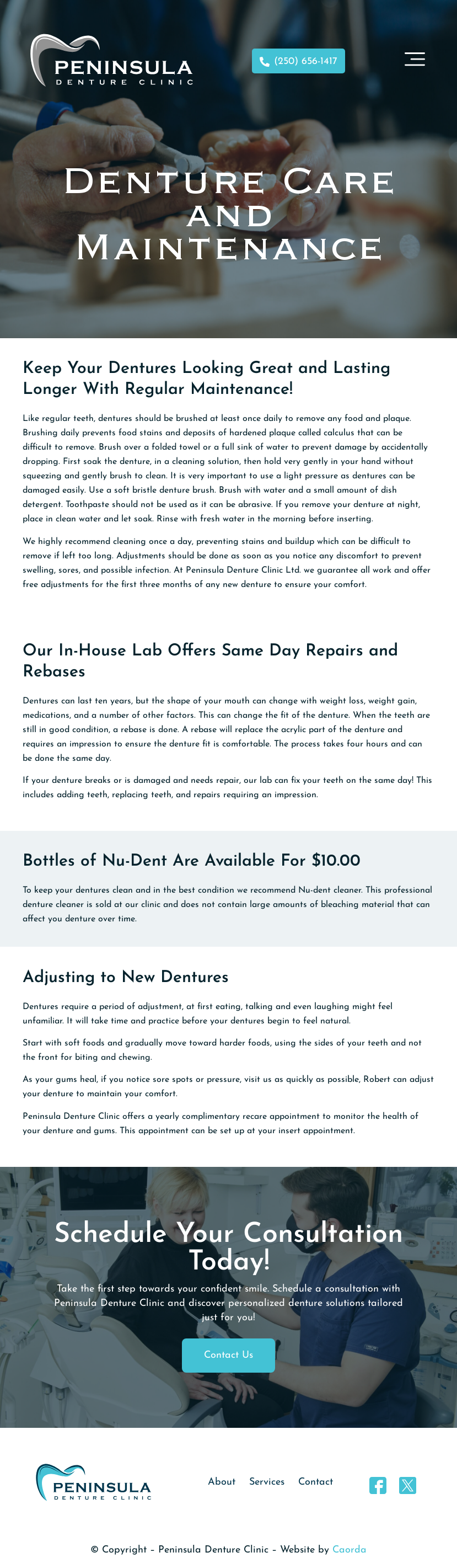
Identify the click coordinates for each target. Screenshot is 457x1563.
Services (266, 1482)
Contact (315, 1482)
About (221, 1482)
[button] (414, 60)
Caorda (349, 1550)
